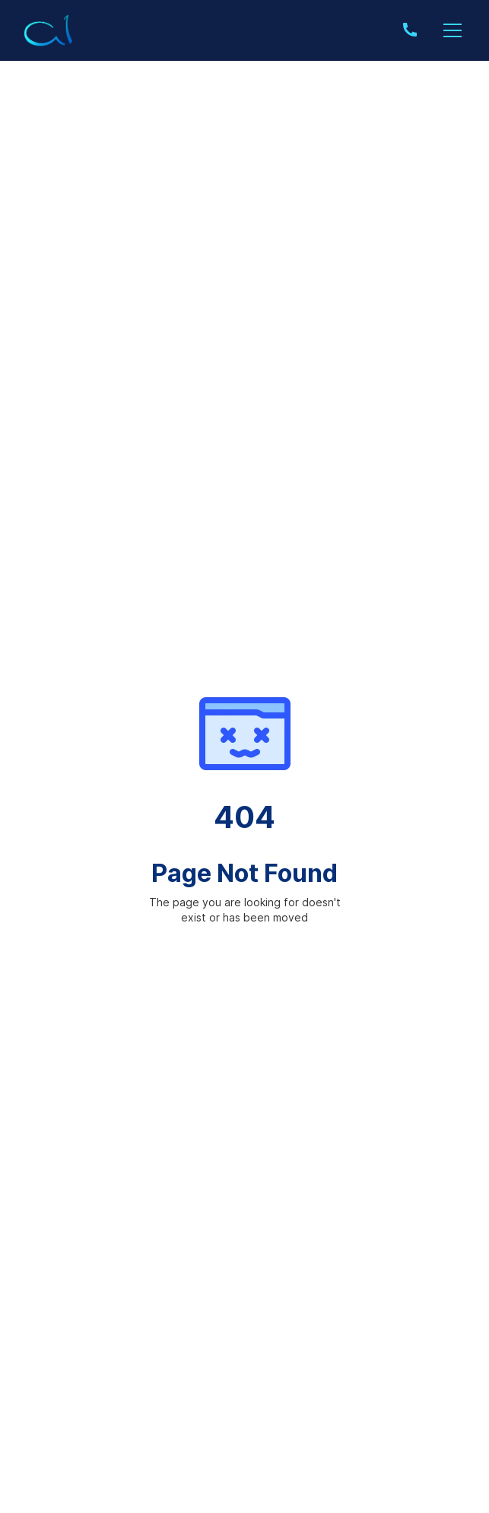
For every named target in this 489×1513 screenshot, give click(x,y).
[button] (449, 30)
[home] (48, 31)
